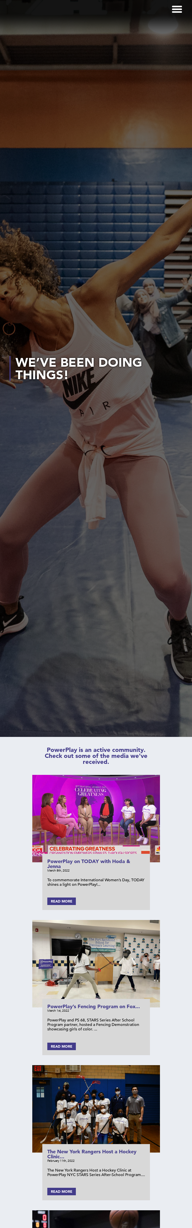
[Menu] (177, 9)
